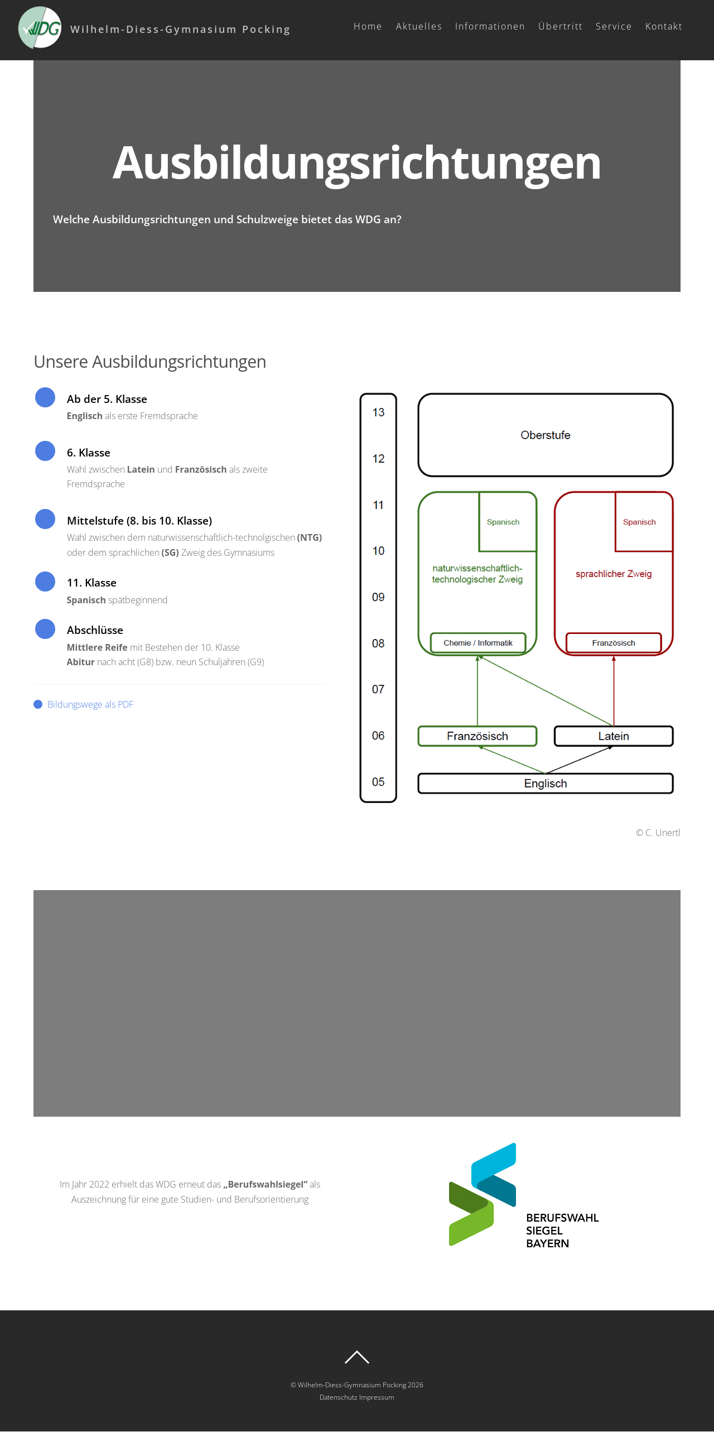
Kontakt (666, 26)
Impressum (376, 1397)
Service (616, 26)
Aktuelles (421, 26)
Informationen (492, 26)
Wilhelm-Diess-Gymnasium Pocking (352, 1385)
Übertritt (563, 26)
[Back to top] (357, 1358)
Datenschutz (339, 1397)
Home (370, 26)
